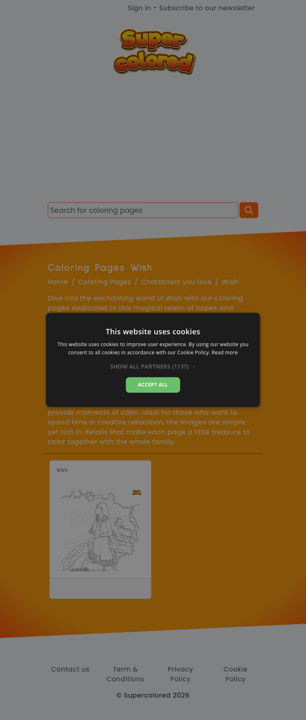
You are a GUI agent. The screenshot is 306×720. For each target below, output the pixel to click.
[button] (153, 366)
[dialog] (153, 360)
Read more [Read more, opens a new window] (225, 352)
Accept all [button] (153, 384)
